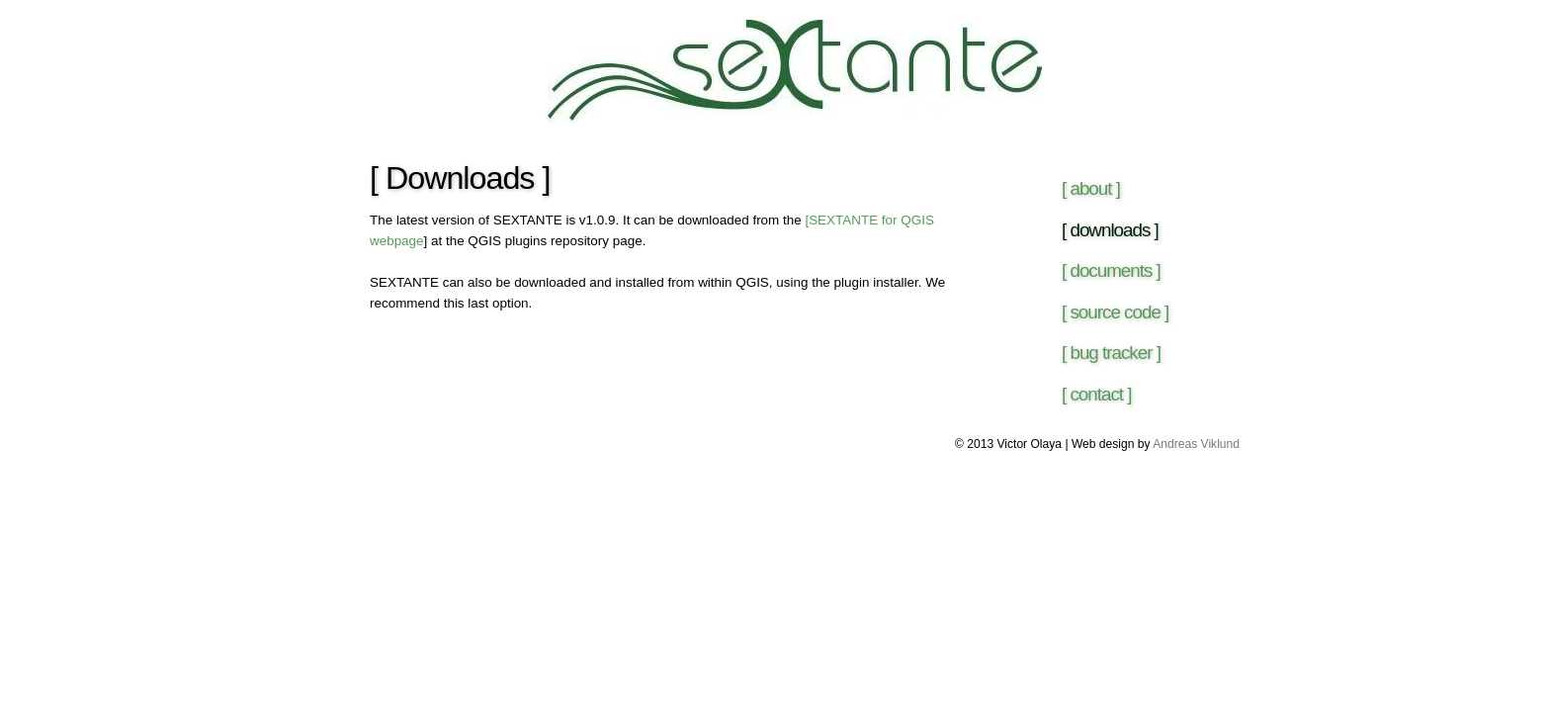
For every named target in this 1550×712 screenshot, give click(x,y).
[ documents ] (1111, 270)
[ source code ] (1115, 312)
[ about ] (1091, 188)
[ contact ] (1097, 394)
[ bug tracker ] (1111, 352)
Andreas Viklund (1196, 444)
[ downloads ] (1110, 230)
